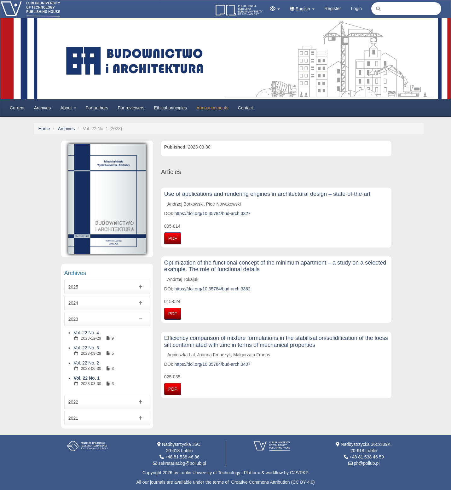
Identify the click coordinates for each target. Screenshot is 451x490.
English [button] (302, 8)
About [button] (68, 107)
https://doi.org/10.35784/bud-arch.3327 (213, 213)
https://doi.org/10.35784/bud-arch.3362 (213, 288)
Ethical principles (170, 107)
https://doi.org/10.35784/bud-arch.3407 (213, 364)
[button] (275, 9)
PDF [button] (172, 238)
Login (356, 8)
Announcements (212, 107)
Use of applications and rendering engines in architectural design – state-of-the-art (267, 194)
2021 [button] (107, 418)
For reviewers (131, 107)
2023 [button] (107, 319)
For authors (97, 107)
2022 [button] (107, 402)
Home (44, 128)
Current (17, 107)
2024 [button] (107, 303)
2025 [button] (107, 287)
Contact (245, 107)
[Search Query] (406, 8)
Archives (42, 107)
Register (333, 8)
